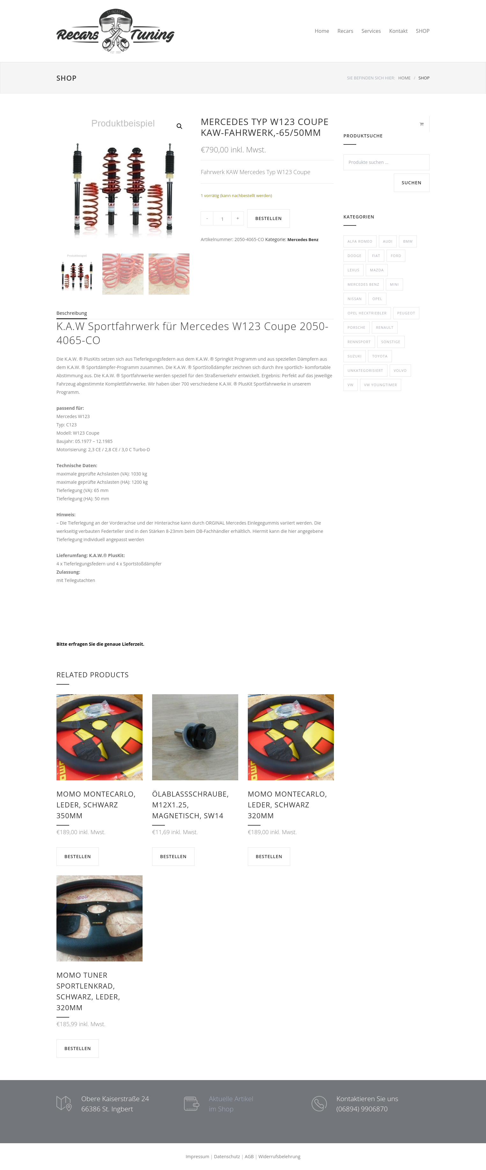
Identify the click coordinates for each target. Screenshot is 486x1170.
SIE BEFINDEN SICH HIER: (371, 78)
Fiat (376, 255)
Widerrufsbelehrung (279, 1156)
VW (351, 384)
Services (371, 30)
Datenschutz (227, 1156)
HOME (404, 78)
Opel (377, 298)
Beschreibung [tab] (71, 313)
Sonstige (391, 341)
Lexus (353, 270)
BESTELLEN (268, 218)
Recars (345, 30)
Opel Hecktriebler (367, 313)
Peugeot (406, 313)
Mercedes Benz (302, 239)
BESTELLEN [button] (77, 856)
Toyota (379, 356)
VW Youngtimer (380, 384)
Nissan (355, 298)
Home (322, 30)
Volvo (400, 370)
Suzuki (355, 356)
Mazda (377, 270)
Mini (394, 284)
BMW (408, 241)
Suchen (412, 183)
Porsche (356, 327)
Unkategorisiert (365, 370)
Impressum (197, 1156)
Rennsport (359, 341)
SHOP (423, 30)
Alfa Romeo (360, 241)
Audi (388, 241)
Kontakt (398, 30)
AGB (249, 1156)
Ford (396, 255)
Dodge (355, 255)
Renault (385, 327)
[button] (179, 126)
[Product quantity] (222, 218)
